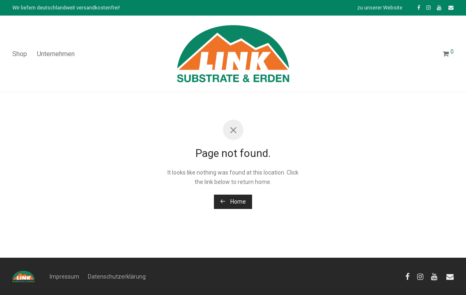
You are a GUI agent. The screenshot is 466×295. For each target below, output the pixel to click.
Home (233, 201)
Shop (19, 54)
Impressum (64, 276)
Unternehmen (56, 54)
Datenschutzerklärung (117, 276)
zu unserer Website (379, 8)
